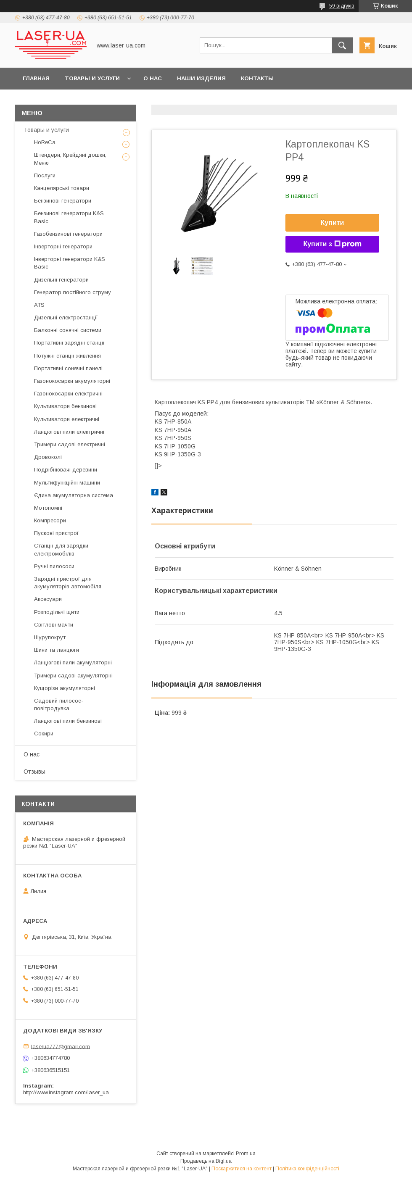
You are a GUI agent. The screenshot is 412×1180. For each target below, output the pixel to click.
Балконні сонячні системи (67, 330)
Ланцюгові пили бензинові (68, 721)
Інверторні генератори (63, 246)
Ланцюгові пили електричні (69, 432)
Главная (36, 78)
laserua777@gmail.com (60, 1046)
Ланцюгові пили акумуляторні (73, 662)
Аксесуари (48, 599)
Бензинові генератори (62, 201)
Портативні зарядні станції (69, 343)
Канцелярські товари (61, 188)
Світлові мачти (53, 625)
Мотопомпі (48, 508)
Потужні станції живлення (67, 356)
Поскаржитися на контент (241, 1169)
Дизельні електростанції (66, 317)
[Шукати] (342, 45)
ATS (39, 305)
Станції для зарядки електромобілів (61, 549)
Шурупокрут (50, 637)
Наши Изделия (201, 78)
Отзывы (34, 771)
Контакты (257, 78)
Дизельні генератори (61, 280)
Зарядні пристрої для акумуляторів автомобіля (67, 583)
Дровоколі (48, 457)
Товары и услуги (92, 78)
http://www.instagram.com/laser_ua (66, 1092)
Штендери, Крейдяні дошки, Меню (70, 159)
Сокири (43, 733)
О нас (152, 78)
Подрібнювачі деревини (65, 469)
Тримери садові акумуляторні (73, 675)
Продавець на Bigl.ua (206, 1161)
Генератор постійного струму (72, 292)
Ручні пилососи (54, 566)
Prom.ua (246, 1153)
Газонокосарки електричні (68, 393)
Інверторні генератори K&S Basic (69, 263)
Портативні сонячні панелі (68, 368)
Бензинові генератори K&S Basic (69, 217)
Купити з (332, 244)
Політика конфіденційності (307, 1169)
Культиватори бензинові (65, 406)
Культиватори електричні (66, 419)
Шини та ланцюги (56, 650)
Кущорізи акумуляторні (64, 688)
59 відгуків (341, 6)
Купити (332, 222)
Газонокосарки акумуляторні (72, 381)
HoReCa (44, 142)
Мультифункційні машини (67, 482)
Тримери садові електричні (69, 444)
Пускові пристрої (56, 533)
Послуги (44, 175)
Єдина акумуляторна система (73, 495)
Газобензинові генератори (68, 234)
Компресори (50, 520)
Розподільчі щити (56, 612)
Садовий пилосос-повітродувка (58, 704)
